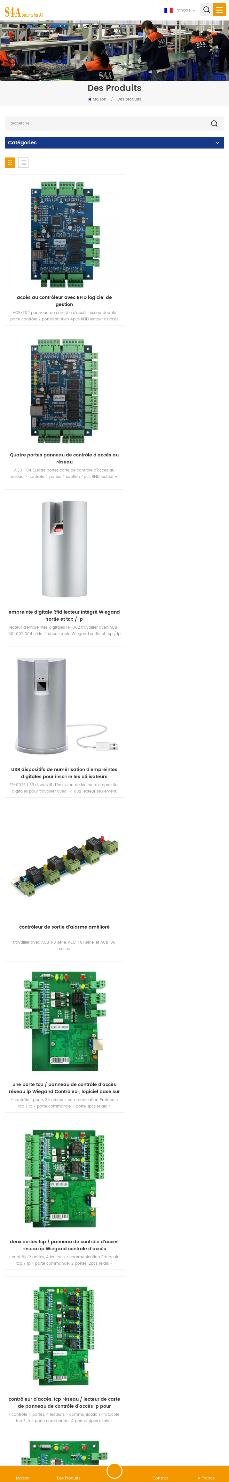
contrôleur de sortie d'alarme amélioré (58, 574)
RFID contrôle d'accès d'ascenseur (170, 863)
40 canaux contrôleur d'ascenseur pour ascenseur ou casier (171, 1012)
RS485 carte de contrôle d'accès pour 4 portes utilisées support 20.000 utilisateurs (171, 1301)
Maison (97, 99)
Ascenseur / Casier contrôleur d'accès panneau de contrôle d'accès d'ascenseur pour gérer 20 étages (58, 867)
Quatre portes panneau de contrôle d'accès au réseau (171, 288)
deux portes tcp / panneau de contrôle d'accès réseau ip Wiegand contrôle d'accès (58, 722)
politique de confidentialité (190, 1448)
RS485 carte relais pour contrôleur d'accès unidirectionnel (171, 1156)
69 (199, 1344)
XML (154, 1448)
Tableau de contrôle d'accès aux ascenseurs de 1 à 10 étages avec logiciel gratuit (58, 1156)
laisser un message (114, 1471)
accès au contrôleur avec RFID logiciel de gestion (58, 288)
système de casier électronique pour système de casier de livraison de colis (58, 1012)
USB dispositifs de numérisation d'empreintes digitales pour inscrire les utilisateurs (171, 433)
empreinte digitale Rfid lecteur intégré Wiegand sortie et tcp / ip (58, 433)
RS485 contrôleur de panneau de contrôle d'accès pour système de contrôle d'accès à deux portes (58, 1301)
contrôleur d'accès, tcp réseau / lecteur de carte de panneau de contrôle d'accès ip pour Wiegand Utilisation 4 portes (171, 722)
